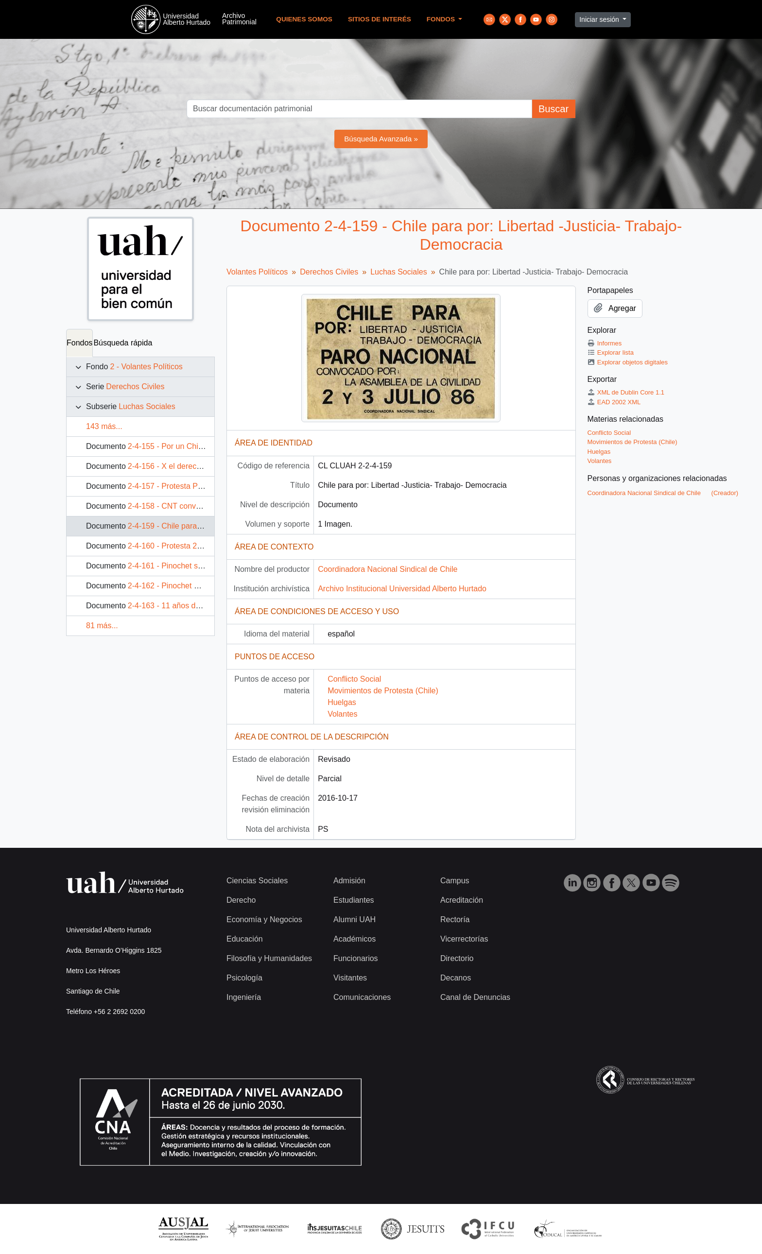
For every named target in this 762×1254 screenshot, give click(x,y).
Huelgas (342, 702)
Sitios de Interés (379, 19)
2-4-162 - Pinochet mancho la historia (192, 586)
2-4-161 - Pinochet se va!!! (173, 566)
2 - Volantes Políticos (146, 366)
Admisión (349, 880)
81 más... (102, 625)
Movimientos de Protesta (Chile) (383, 691)
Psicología (244, 978)
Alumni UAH (354, 919)
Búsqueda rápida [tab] (122, 343)
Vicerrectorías (464, 939)
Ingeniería (243, 997)
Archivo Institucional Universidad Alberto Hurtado (402, 588)
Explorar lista (611, 352)
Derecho (241, 900)
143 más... (104, 426)
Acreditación (461, 900)
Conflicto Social (354, 679)
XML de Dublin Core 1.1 (626, 392)
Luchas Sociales (147, 406)
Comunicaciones (362, 997)
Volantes (342, 714)
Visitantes (350, 978)
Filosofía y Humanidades (269, 958)
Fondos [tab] (79, 343)
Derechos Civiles (135, 386)
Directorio (456, 958)
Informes (605, 343)
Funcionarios (355, 958)
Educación (244, 939)
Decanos (455, 978)
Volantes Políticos (257, 272)
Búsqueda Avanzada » (381, 139)
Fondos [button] (442, 19)
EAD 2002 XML (614, 402)
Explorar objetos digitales (628, 362)
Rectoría (454, 919)
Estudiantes (353, 900)
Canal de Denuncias (475, 997)
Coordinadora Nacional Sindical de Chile (387, 569)
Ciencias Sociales (257, 880)
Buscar (553, 108)
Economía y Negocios (264, 919)
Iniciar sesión (600, 19)
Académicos (354, 939)
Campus (454, 880)
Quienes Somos (304, 19)
